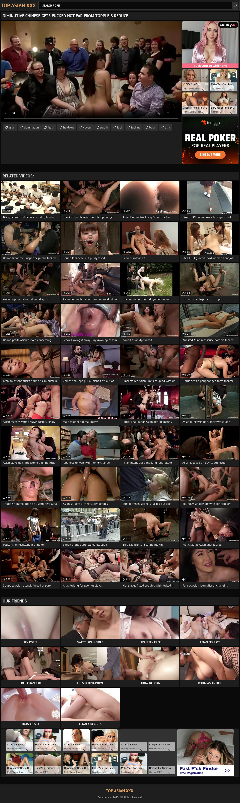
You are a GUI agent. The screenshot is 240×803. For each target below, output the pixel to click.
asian (12, 127)
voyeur (87, 127)
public (104, 127)
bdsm (152, 127)
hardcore (68, 127)
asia (167, 127)
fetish (51, 127)
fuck (119, 127)
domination (31, 127)
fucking (136, 127)
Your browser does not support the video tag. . (91, 71)
